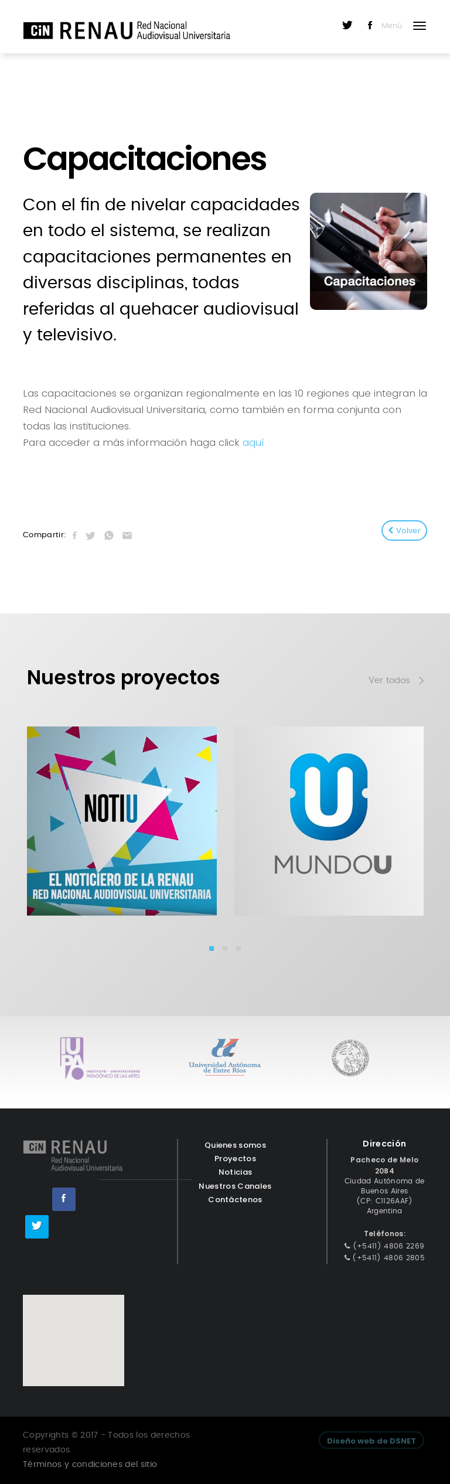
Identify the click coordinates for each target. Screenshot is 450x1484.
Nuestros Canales (235, 1186)
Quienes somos (235, 1145)
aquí (253, 442)
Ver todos (396, 682)
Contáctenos (235, 1199)
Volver (404, 531)
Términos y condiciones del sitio (90, 1465)
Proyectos (235, 1158)
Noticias (236, 1172)
